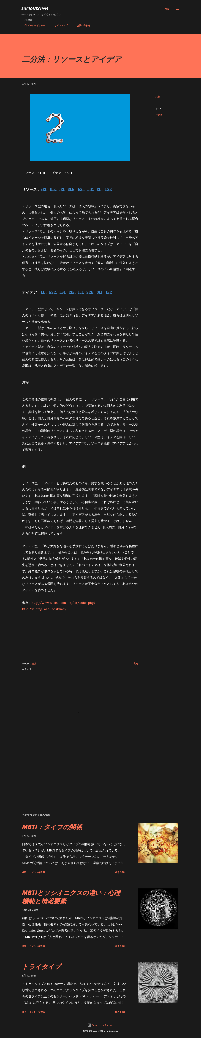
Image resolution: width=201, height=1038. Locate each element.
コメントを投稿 (37, 872)
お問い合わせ (81, 25)
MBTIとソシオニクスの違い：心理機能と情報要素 (71, 896)
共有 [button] (157, 96)
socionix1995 (34, 8)
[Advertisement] (80, 634)
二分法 (158, 114)
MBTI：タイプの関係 (52, 827)
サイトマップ (59, 25)
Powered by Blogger (100, 1025)
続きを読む (120, 872)
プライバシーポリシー (32, 25)
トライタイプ (41, 966)
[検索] (167, 9)
